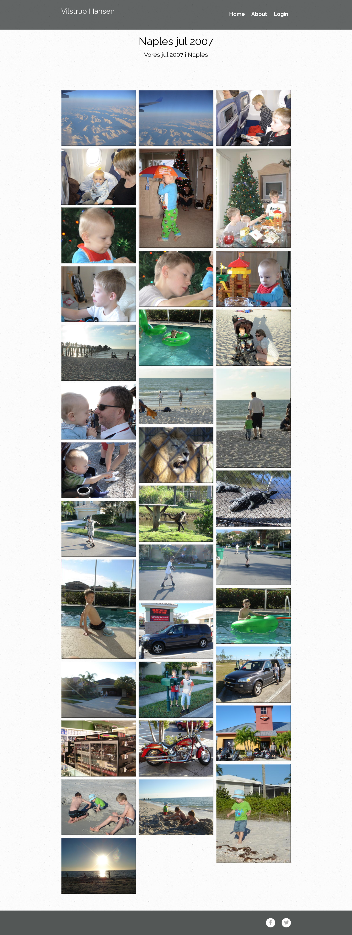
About (259, 14)
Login (281, 14)
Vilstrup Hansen (88, 11)
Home (237, 14)
